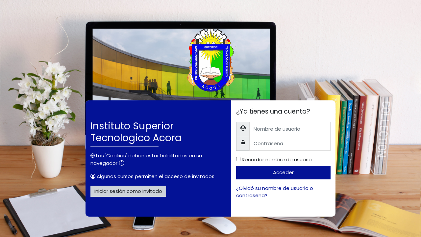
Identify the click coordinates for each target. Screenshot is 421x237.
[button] (123, 164)
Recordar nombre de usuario (277, 159)
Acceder (283, 172)
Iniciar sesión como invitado (128, 191)
